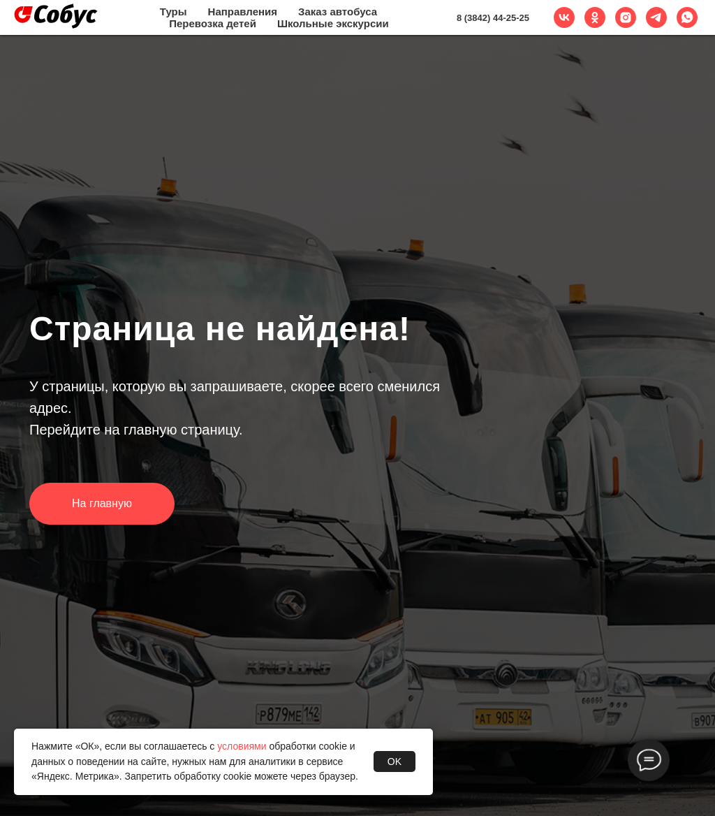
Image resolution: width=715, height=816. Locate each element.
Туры (173, 11)
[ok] (594, 17)
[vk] (564, 17)
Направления (242, 11)
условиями (241, 746)
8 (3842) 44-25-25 (493, 18)
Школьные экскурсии (333, 23)
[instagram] (625, 17)
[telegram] (656, 17)
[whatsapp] (687, 17)
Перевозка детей (212, 23)
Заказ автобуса (337, 11)
